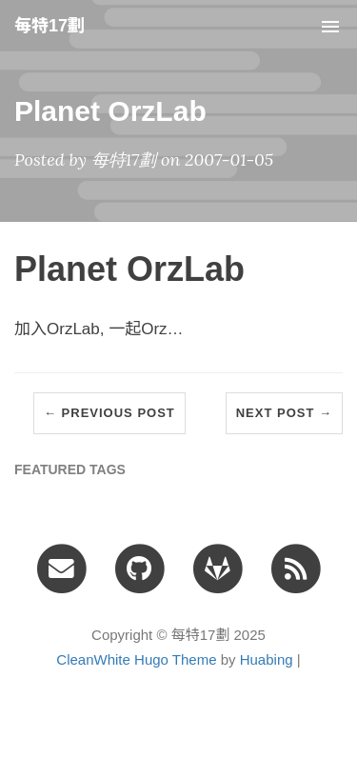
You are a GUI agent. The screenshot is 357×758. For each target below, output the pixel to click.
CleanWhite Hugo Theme (136, 659)
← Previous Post (109, 413)
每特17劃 (49, 25)
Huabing (266, 659)
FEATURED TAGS (70, 469)
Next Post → (284, 413)
